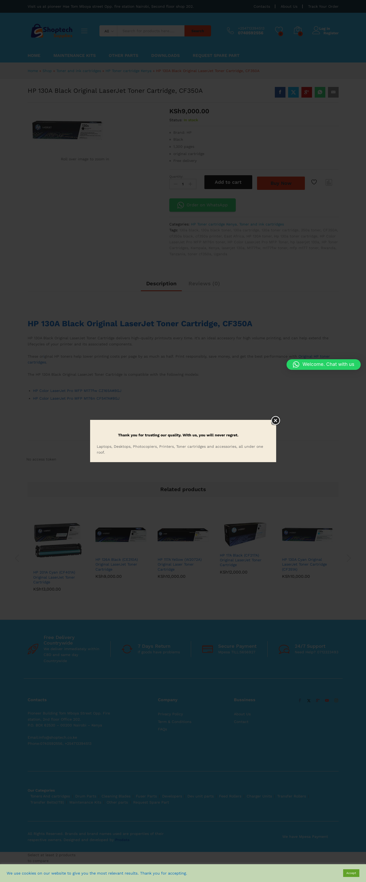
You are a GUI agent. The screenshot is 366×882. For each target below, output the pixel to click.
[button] (324, 364)
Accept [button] (351, 873)
